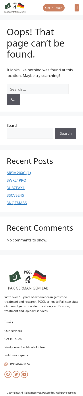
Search (13, 125)
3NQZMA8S (17, 202)
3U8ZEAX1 (16, 187)
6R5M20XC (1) (19, 172)
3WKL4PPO (16, 180)
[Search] (13, 99)
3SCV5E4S (15, 195)
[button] (77, 7)
